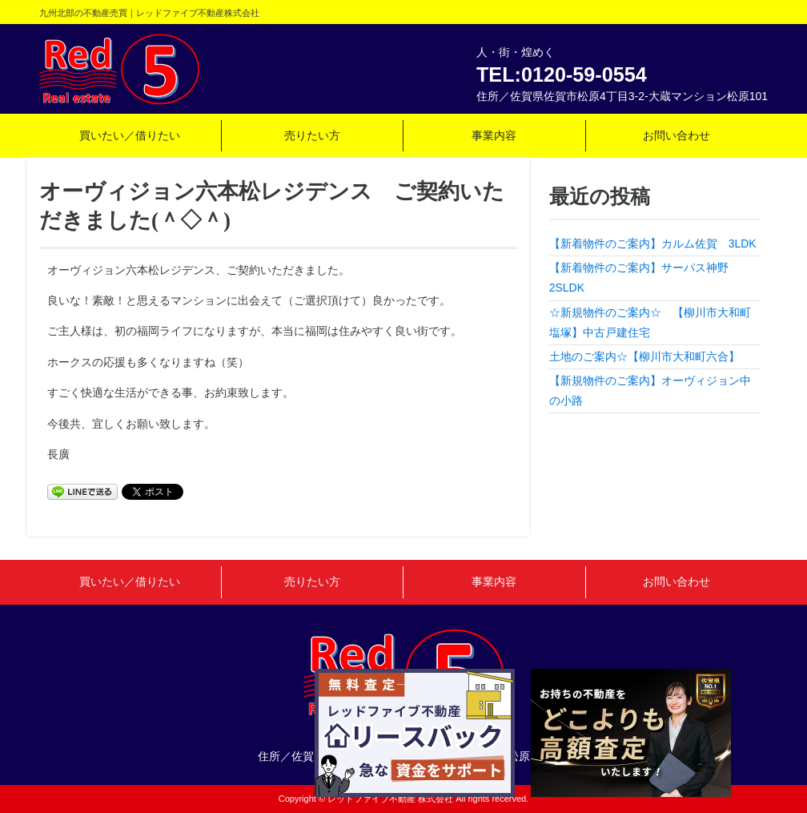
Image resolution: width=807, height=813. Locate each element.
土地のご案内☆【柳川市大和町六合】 (644, 356)
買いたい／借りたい (129, 135)
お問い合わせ (676, 135)
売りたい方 (312, 135)
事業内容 (494, 135)
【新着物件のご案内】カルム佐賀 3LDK (653, 243)
